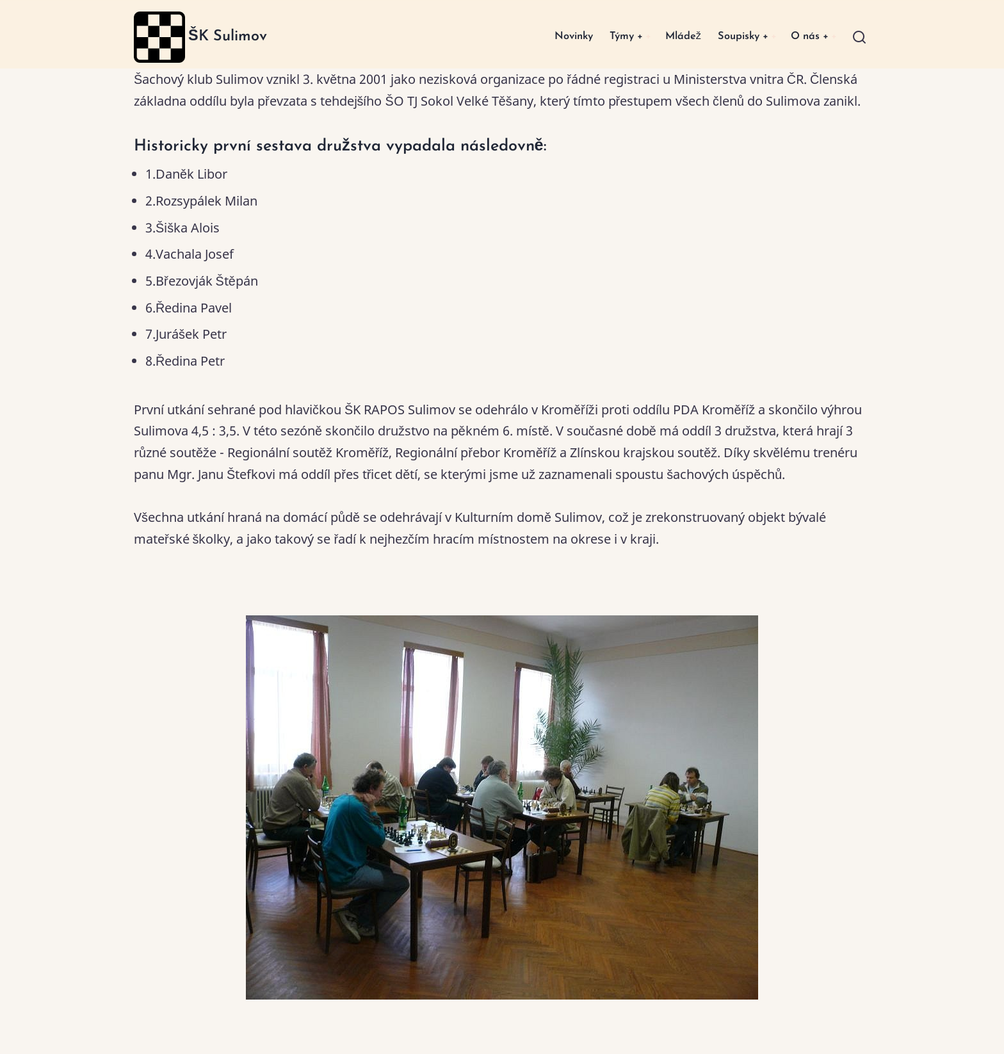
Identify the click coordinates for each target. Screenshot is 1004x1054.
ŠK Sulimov (227, 36)
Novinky (551, 37)
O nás (807, 37)
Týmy (607, 37)
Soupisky (734, 37)
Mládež (669, 37)
